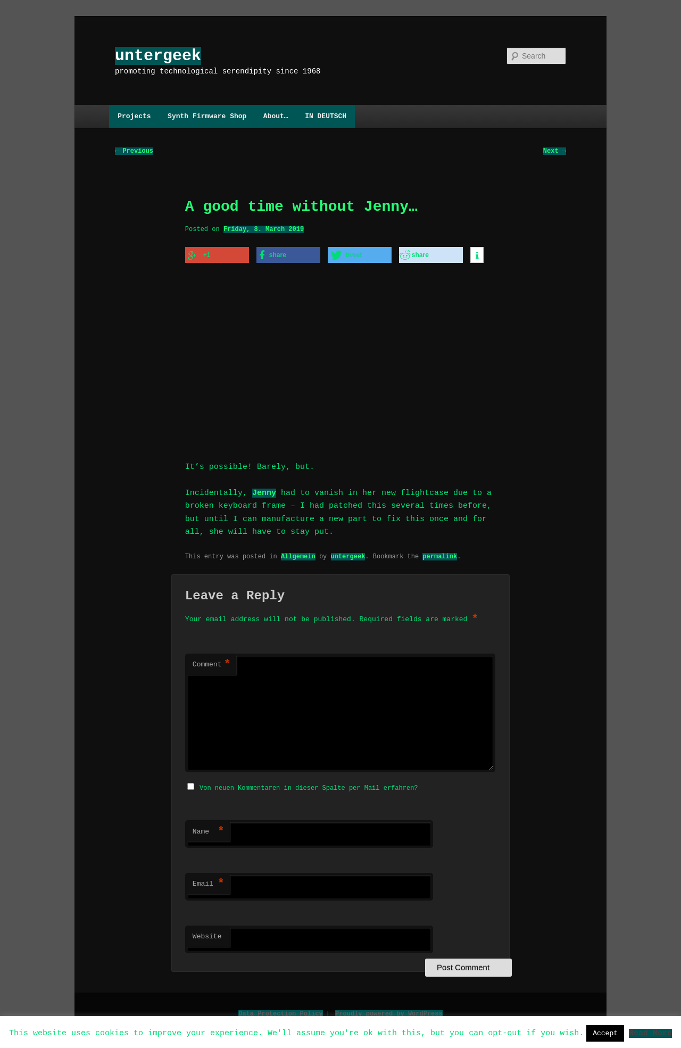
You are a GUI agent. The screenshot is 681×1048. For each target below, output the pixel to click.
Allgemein (298, 553)
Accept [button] (605, 1033)
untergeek (158, 56)
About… (275, 116)
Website (207, 933)
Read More (650, 1032)
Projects (134, 116)
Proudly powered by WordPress (389, 1010)
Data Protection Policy (280, 1010)
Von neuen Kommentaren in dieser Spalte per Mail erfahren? (309, 784)
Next (554, 151)
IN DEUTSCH (325, 116)
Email (209, 881)
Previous (134, 151)
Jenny (264, 490)
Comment (212, 663)
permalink (439, 553)
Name (209, 829)
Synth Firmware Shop (207, 116)
